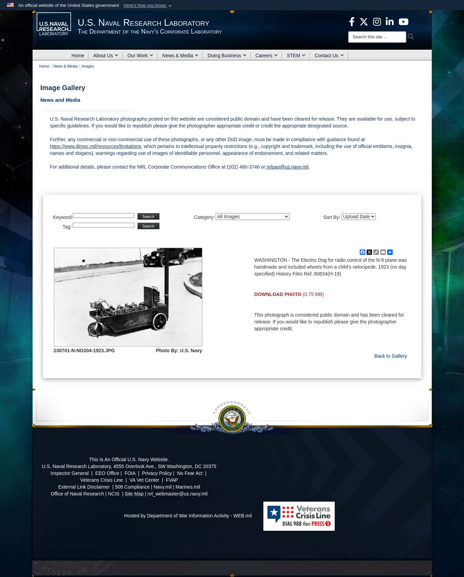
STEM (296, 55)
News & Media (180, 55)
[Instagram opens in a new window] (377, 21)
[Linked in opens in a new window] (390, 21)
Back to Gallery (390, 356)
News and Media (60, 100)
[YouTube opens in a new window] (403, 21)
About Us (106, 55)
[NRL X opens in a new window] (363, 21)
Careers (266, 55)
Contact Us (329, 55)
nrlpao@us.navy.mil (287, 167)
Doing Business (226, 55)
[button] (148, 5)
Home (78, 55)
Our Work (140, 55)
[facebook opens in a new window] (352, 21)
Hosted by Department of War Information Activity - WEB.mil (188, 515)
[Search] (377, 37)
